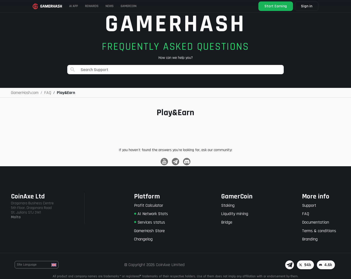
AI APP (83, 6)
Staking (227, 205)
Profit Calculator (148, 205)
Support (309, 205)
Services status (149, 222)
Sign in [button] (300, 6)
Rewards (108, 6)
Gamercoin (158, 6)
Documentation (315, 222)
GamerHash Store (149, 231)
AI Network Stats (151, 214)
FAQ (305, 214)
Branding (310, 239)
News (132, 6)
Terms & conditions (319, 231)
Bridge (226, 222)
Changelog (143, 239)
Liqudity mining (234, 214)
